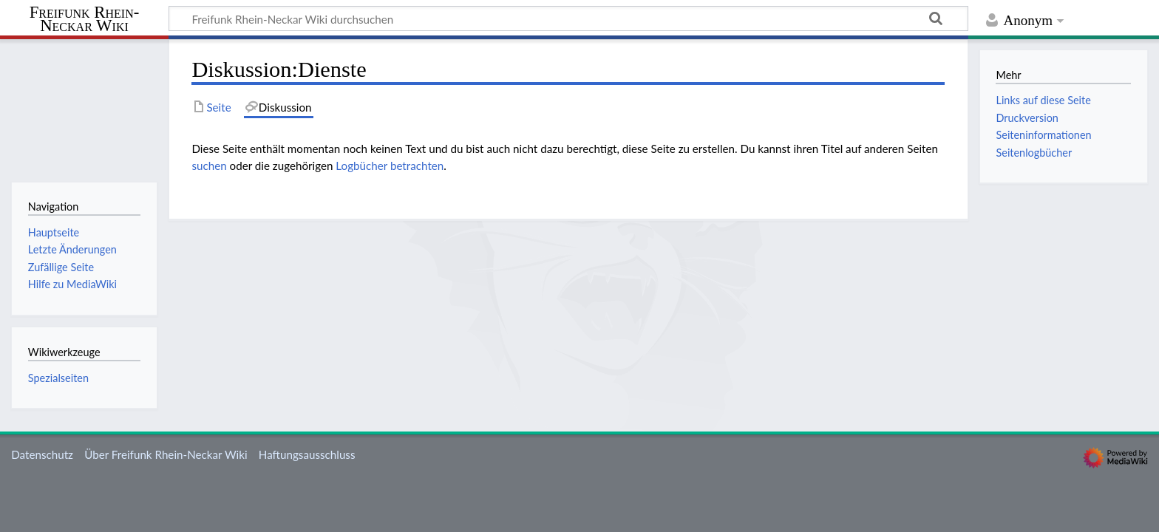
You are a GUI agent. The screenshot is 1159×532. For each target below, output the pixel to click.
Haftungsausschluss (307, 454)
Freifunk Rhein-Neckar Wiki (85, 19)
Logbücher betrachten (389, 165)
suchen (208, 165)
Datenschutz (42, 454)
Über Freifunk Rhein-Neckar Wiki (165, 454)
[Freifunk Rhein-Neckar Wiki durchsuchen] (568, 18)
